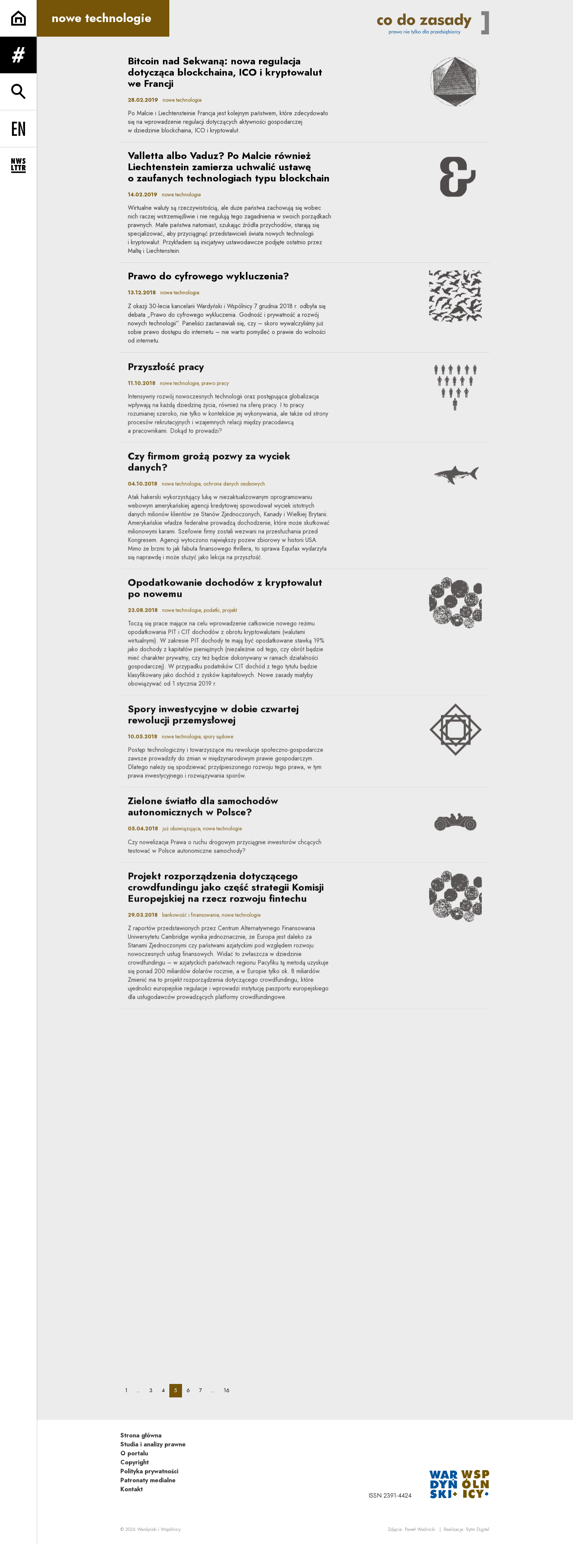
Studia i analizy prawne (153, 1444)
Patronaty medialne (148, 1480)
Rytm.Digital (477, 1529)
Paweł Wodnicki (420, 1529)
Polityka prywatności (149, 1471)
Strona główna (140, 1435)
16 (229, 1390)
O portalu (134, 1453)
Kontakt (131, 1489)
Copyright (134, 1462)
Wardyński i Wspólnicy (159, 1529)
